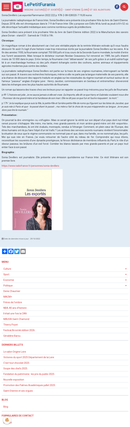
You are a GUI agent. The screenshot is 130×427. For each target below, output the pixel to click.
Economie (8, 280)
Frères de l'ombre (12, 302)
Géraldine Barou (11, 335)
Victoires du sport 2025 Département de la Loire (28, 357)
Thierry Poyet (10, 324)
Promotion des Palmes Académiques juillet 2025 (29, 385)
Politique (8, 285)
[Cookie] (7, 420)
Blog (5, 406)
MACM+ (7, 296)
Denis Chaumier (11, 291)
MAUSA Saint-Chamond (16, 319)
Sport (6, 274)
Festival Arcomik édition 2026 (19, 330)
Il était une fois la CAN (15, 313)
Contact (7, 422)
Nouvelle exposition (13, 379)
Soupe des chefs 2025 (15, 368)
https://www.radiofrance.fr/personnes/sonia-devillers (30, 165)
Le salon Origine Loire (14, 351)
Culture (7, 268)
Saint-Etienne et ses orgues (18, 390)
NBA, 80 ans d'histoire (15, 308)
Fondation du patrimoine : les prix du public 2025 (29, 374)
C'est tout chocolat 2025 (16, 363)
